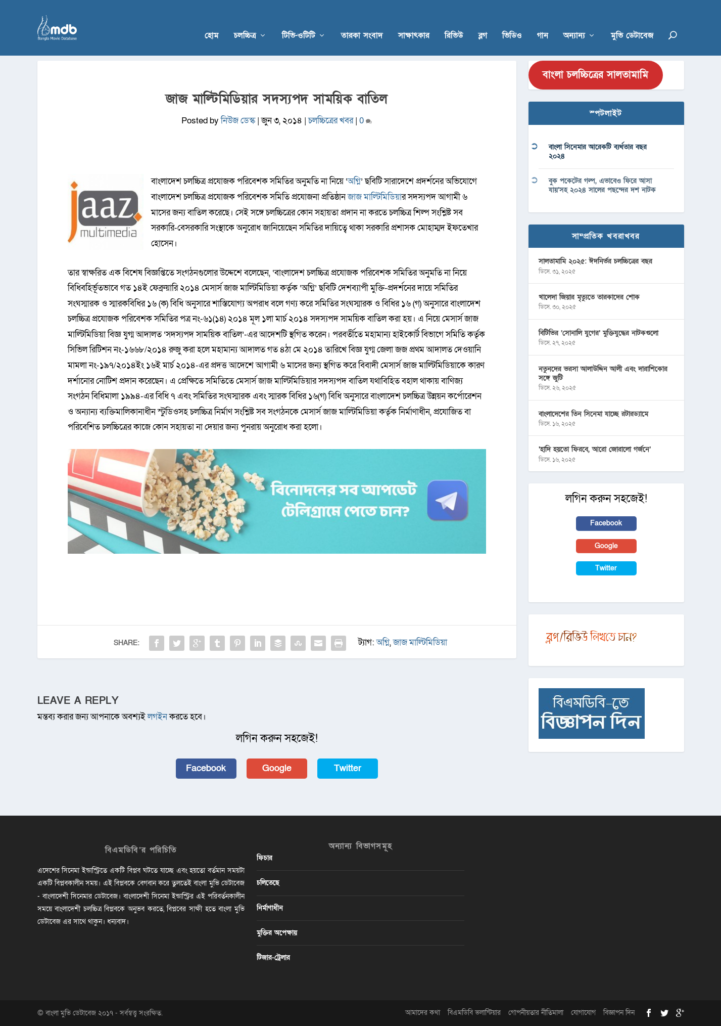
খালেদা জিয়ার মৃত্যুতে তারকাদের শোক (589, 297)
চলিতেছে (268, 882)
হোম (212, 21)
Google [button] (277, 768)
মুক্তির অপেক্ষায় (277, 933)
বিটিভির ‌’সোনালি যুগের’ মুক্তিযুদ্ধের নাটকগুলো (598, 333)
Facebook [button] (206, 768)
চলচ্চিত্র (245, 21)
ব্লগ (482, 21)
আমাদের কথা (422, 1012)
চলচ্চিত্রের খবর (330, 120)
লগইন (157, 717)
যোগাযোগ (583, 1012)
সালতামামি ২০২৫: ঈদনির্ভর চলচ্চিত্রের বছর (595, 261)
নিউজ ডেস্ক (238, 120)
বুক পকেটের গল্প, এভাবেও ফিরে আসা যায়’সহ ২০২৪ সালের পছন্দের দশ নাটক (602, 185)
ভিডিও (512, 21)
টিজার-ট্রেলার (273, 957)
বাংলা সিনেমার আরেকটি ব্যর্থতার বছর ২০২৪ (598, 151)
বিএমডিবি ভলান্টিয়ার (474, 1012)
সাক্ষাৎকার (413, 21)
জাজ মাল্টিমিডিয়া (375, 197)
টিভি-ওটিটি (298, 21)
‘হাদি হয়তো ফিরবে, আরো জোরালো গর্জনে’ (595, 449)
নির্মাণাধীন (270, 908)
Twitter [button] (347, 768)
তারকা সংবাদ (362, 21)
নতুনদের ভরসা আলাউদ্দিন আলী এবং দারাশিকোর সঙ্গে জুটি (603, 373)
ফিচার (264, 858)
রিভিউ (454, 21)
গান (542, 21)
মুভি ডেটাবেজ (632, 21)
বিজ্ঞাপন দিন (619, 1012)
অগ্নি (354, 181)
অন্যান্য (574, 21)
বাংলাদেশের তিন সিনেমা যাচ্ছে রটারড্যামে (593, 414)
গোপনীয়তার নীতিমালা (535, 1012)
